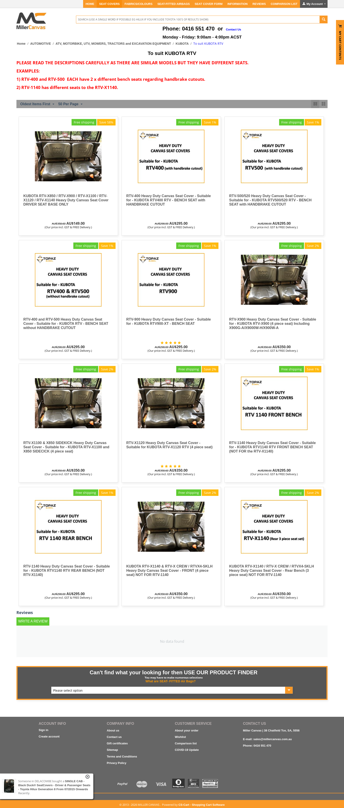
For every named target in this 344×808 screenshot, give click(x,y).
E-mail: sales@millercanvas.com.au (267, 739)
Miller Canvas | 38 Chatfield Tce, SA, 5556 (271, 730)
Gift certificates (117, 743)
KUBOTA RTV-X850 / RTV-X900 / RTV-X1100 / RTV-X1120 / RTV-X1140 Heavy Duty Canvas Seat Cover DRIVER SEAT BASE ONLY (65, 200)
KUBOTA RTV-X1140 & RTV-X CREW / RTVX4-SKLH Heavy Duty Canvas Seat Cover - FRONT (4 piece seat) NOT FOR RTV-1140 (169, 570)
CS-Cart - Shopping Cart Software (201, 804)
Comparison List (284, 4)
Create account (49, 736)
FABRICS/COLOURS (138, 4)
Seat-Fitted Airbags (173, 4)
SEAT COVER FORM (208, 4)
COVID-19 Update (187, 749)
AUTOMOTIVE (40, 43)
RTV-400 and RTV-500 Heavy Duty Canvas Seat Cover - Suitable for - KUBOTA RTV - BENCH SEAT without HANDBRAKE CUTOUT (65, 323)
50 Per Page (70, 104)
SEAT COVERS (109, 4)
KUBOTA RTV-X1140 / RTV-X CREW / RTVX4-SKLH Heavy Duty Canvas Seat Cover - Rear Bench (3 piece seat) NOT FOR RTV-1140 (271, 570)
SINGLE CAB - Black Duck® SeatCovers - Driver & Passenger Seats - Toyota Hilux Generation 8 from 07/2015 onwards (54, 785)
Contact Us (233, 29)
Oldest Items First (37, 104)
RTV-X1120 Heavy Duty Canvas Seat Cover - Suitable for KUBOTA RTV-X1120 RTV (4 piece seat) (169, 445)
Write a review (33, 621)
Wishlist (180, 737)
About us (113, 730)
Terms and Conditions (122, 756)
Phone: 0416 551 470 (257, 745)
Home (90, 4)
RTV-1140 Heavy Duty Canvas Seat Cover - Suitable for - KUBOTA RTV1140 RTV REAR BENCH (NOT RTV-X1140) (66, 570)
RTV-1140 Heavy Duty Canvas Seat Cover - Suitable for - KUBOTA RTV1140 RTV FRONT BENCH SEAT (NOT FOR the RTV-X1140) (272, 447)
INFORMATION (237, 4)
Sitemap (112, 749)
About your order (186, 730)
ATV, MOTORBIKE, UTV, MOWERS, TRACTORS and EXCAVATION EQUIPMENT (113, 43)
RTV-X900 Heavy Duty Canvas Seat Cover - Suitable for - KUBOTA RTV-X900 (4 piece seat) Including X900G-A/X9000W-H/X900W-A (272, 323)
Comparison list (186, 743)
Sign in (43, 730)
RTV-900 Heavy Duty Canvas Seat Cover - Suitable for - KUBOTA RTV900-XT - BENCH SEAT (168, 321)
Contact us (114, 737)
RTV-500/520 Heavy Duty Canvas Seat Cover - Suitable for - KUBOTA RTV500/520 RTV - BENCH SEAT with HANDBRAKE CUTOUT (270, 200)
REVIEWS (259, 4)
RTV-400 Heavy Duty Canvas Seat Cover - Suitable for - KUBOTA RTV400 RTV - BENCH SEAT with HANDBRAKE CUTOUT (168, 200)
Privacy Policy (116, 763)
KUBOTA (182, 43)
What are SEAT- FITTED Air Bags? (171, 681)
